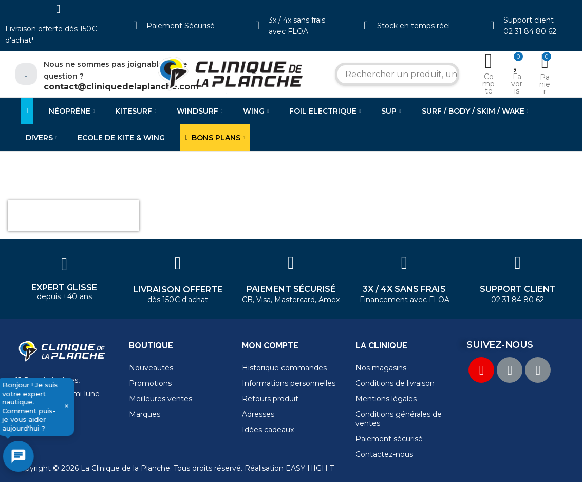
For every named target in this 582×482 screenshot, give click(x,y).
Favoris (516, 84)
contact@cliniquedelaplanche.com (121, 86)
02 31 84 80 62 (529, 31)
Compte (488, 84)
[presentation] (73, 215)
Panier (544, 84)
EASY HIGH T (310, 468)
